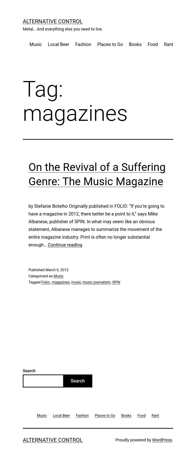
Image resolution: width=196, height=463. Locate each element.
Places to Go (110, 44)
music (76, 282)
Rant (168, 44)
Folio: (45, 282)
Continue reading (65, 245)
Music (36, 44)
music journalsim (97, 282)
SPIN (116, 282)
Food (153, 44)
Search (29, 370)
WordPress (162, 440)
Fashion (83, 44)
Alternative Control (53, 21)
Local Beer (58, 44)
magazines (61, 282)
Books (135, 44)
